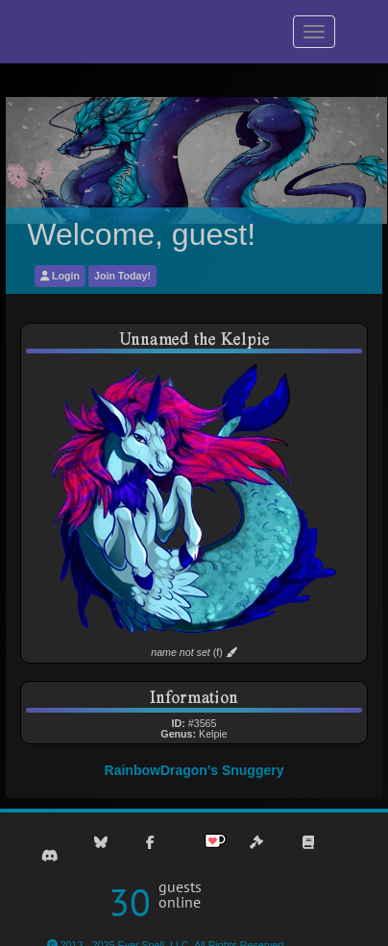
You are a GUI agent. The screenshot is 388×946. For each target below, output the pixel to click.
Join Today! (122, 275)
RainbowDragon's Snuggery (194, 770)
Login (60, 275)
